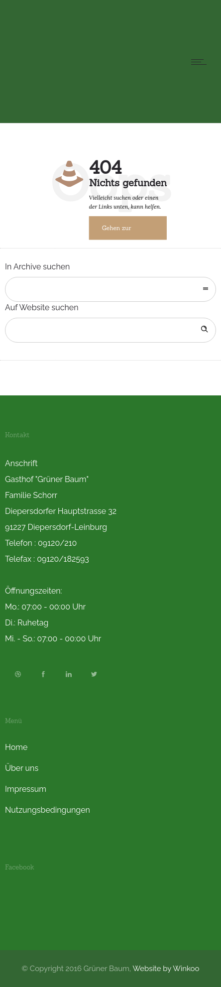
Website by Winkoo (166, 968)
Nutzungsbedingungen (47, 810)
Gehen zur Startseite (116, 232)
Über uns (21, 768)
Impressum (25, 789)
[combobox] (110, 289)
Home (16, 747)
